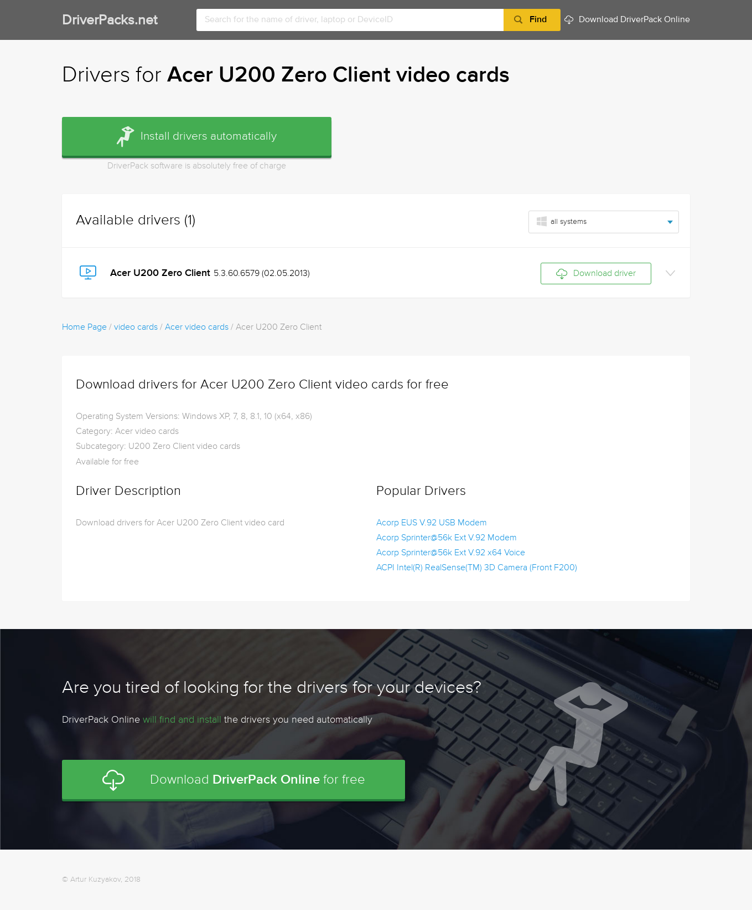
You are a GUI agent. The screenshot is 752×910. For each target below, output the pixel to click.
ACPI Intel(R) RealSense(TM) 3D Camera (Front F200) (476, 568)
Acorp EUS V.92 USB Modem (431, 523)
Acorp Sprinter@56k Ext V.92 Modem (446, 538)
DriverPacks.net (109, 21)
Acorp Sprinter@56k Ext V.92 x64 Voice (450, 553)
